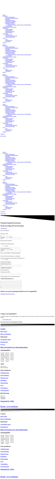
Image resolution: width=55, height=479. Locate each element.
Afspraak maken (8, 26)
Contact (3, 329)
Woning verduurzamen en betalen (9, 27)
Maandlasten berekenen (10, 20)
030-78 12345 (3, 331)
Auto (6, 39)
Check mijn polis (8, 32)
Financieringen (4, 383)
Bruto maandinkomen (4, 230)
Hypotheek (5, 16)
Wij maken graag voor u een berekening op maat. (10, 276)
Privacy (12, 403)
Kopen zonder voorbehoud (10, 21)
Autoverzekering (4, 375)
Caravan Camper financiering (11, 35)
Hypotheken (3, 380)
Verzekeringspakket (9, 29)
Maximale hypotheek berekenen (11, 18)
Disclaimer (2, 403)
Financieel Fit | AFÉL (7, 401)
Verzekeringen (4, 388)
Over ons (2, 344)
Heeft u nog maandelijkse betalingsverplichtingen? (10, 252)
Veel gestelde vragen (5, 339)
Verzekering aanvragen (10, 31)
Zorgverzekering (8, 30)
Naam (1, 395)
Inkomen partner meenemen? (6, 240)
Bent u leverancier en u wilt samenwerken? (14, 347)
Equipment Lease (8, 40)
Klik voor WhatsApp (5, 334)
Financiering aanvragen (10, 37)
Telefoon (2, 397)
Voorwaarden (8, 403)
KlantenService (4, 342)
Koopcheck (7, 19)
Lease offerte (8, 41)
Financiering (5, 33)
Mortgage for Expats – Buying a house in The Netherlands (19, 24)
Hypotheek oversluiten (9, 22)
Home (4, 14)
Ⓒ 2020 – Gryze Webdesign (9, 406)
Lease (4, 38)
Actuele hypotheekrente (10, 17)
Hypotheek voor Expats (10, 23)
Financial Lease (4, 378)
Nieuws (4, 42)
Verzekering (5, 28)
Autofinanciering (8, 34)
